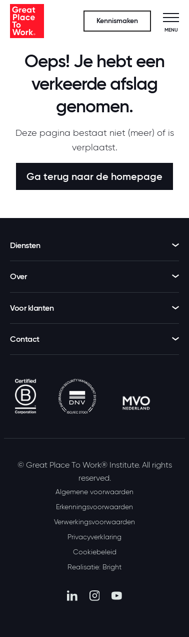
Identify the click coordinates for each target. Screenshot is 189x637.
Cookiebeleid (94, 551)
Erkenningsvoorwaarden (94, 506)
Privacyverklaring (95, 536)
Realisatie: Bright (95, 566)
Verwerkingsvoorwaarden (94, 521)
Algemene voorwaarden (95, 491)
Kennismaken (117, 21)
